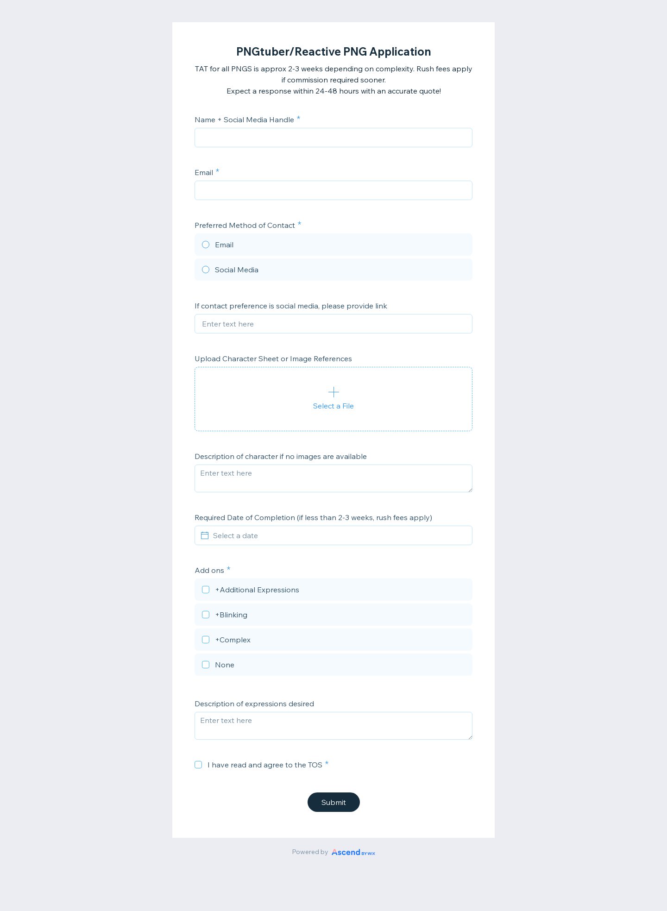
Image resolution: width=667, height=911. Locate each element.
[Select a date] (339, 535)
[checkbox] (333, 590)
